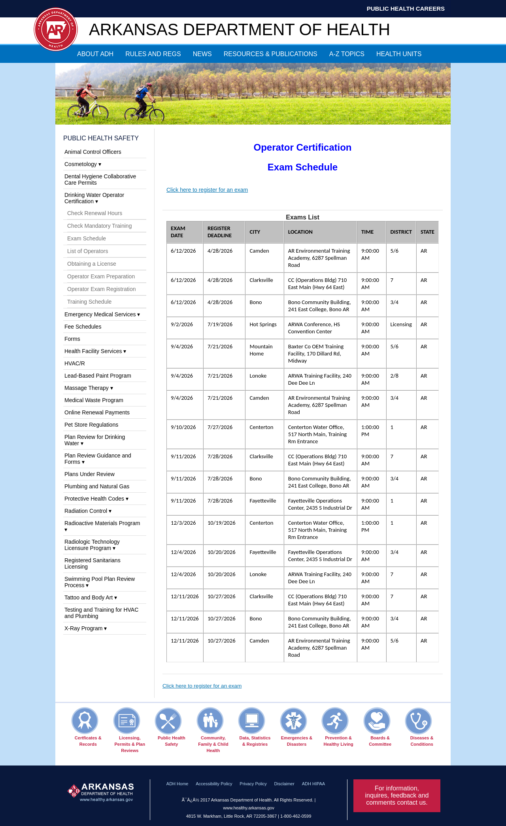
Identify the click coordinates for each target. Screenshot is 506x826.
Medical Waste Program (93, 400)
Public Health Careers (406, 8)
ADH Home (177, 783)
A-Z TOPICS (346, 54)
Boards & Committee (377, 727)
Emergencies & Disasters (296, 727)
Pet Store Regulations (91, 425)
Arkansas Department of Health (239, 29)
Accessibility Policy (214, 783)
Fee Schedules (82, 326)
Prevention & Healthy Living (337, 727)
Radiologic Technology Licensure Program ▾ (92, 545)
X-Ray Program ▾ (85, 628)
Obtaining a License (91, 264)
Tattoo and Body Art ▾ (90, 597)
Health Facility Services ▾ (95, 351)
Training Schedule (89, 302)
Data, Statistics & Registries (254, 727)
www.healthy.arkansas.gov (248, 807)
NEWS (202, 54)
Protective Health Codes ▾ (96, 498)
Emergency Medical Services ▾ (102, 314)
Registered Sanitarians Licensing (92, 563)
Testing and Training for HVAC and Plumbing (101, 613)
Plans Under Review (89, 474)
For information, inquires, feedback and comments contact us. (397, 795)
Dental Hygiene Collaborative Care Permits (100, 179)
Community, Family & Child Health (212, 730)
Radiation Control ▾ (87, 511)
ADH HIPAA (313, 783)
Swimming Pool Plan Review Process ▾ (99, 582)
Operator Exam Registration (101, 289)
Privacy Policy (253, 783)
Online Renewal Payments (97, 412)
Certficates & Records (86, 727)
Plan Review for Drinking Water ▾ (94, 440)
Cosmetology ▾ (82, 164)
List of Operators (87, 251)
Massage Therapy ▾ (88, 388)
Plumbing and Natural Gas (96, 486)
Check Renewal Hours (94, 213)
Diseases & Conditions (419, 727)
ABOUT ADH (95, 54)
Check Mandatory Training (99, 226)
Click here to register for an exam (207, 190)
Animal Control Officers (92, 152)
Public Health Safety (101, 138)
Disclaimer (284, 783)
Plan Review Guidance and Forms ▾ (97, 458)
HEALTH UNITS (398, 54)
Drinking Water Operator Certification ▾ (94, 198)
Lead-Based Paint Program (97, 375)
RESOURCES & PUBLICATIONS (270, 54)
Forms (72, 339)
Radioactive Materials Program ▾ (102, 526)
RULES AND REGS (153, 54)
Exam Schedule (86, 238)
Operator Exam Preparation (101, 276)
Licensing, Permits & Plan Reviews (129, 730)
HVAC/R (74, 363)
